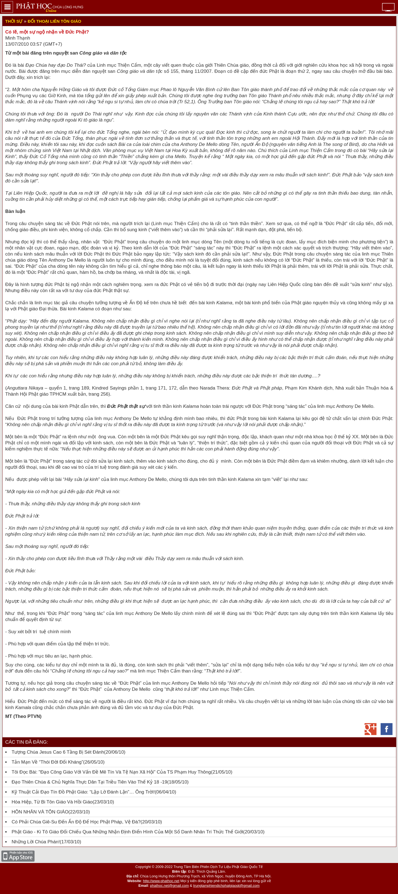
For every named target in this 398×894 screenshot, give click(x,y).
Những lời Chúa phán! (36, 841)
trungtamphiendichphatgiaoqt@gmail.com (226, 885)
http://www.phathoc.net (161, 881)
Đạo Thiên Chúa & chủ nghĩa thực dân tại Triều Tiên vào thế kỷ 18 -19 (89, 782)
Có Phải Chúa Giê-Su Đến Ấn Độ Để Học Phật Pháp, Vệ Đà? (76, 822)
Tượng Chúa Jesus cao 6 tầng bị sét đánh (58, 752)
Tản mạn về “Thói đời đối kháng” (47, 762)
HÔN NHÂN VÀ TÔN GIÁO (40, 812)
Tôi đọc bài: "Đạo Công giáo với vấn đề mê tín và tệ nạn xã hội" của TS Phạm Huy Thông (111, 772)
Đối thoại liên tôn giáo (54, 21)
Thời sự (13, 21)
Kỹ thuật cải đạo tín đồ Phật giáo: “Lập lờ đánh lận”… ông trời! (83, 792)
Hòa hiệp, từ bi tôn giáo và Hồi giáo (52, 802)
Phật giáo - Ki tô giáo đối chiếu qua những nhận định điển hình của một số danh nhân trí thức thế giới (127, 831)
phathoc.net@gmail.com (169, 885)
